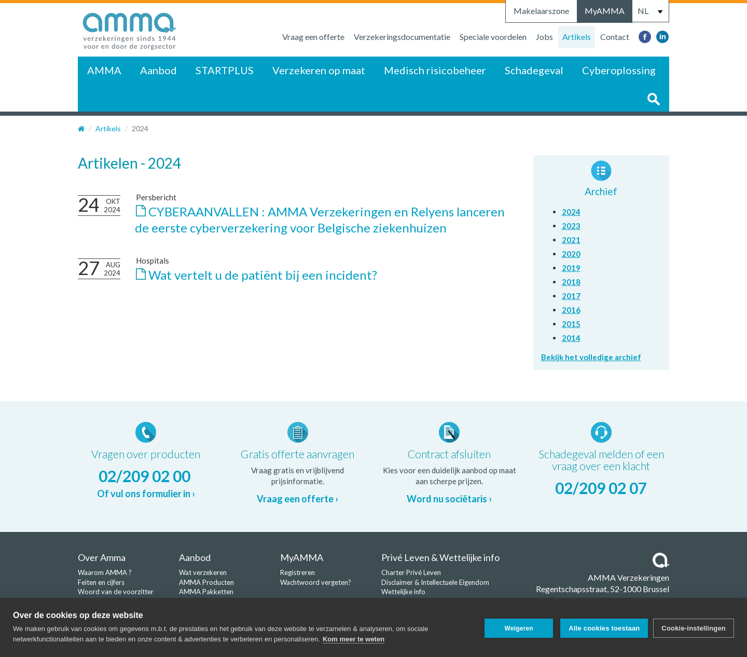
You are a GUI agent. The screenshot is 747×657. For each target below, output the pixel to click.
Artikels (576, 37)
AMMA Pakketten (206, 591)
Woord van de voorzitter (116, 591)
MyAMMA (605, 11)
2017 (571, 295)
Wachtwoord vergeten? (315, 582)
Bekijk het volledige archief (591, 357)
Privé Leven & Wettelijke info (440, 557)
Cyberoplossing (619, 70)
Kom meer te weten (353, 639)
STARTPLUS (225, 70)
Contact (614, 37)
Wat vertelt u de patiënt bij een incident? (262, 274)
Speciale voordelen (493, 37)
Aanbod (158, 70)
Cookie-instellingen (693, 627)
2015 (571, 323)
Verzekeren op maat (318, 70)
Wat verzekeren (203, 572)
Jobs (544, 37)
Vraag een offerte (313, 37)
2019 (571, 267)
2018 (571, 281)
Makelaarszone (541, 11)
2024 (571, 211)
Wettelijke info (403, 591)
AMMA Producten (206, 582)
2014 (571, 338)
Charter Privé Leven (411, 572)
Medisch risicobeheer (435, 70)
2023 (571, 225)
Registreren (297, 572)
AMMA (104, 70)
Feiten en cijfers (101, 582)
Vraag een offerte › (297, 498)
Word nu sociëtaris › (449, 498)
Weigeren (516, 627)
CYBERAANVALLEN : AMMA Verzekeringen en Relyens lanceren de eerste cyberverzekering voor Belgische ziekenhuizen (320, 219)
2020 (571, 253)
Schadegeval (534, 70)
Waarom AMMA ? (105, 572)
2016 (571, 309)
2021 (571, 239)
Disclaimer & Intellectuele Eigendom (435, 582)
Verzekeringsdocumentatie (402, 37)
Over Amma (102, 557)
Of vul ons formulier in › (146, 493)
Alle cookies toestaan (602, 627)
